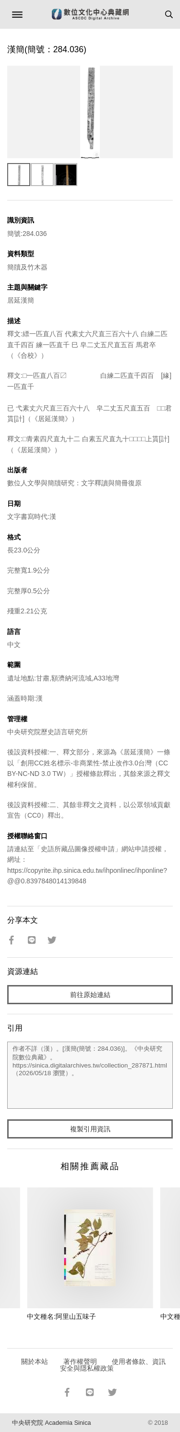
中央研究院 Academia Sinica (51, 1422)
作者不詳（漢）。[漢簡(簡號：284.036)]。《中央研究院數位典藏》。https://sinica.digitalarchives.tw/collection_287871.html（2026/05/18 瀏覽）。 (90, 1075)
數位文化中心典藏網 (90, 14)
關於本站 (34, 1361)
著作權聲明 (80, 1361)
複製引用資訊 (90, 1129)
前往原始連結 (90, 994)
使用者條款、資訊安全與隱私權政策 (113, 1365)
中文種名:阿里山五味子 (61, 1316)
